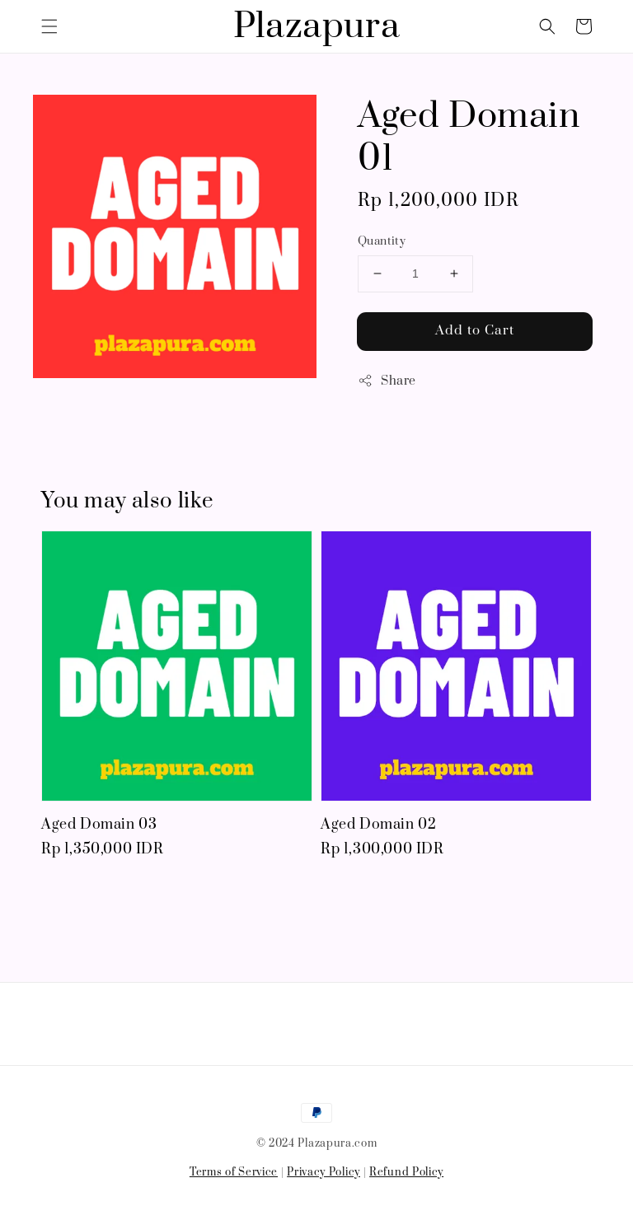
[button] (49, 26)
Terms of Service (234, 1172)
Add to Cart (474, 330)
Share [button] (387, 381)
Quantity (382, 241)
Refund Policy (406, 1172)
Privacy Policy (323, 1172)
